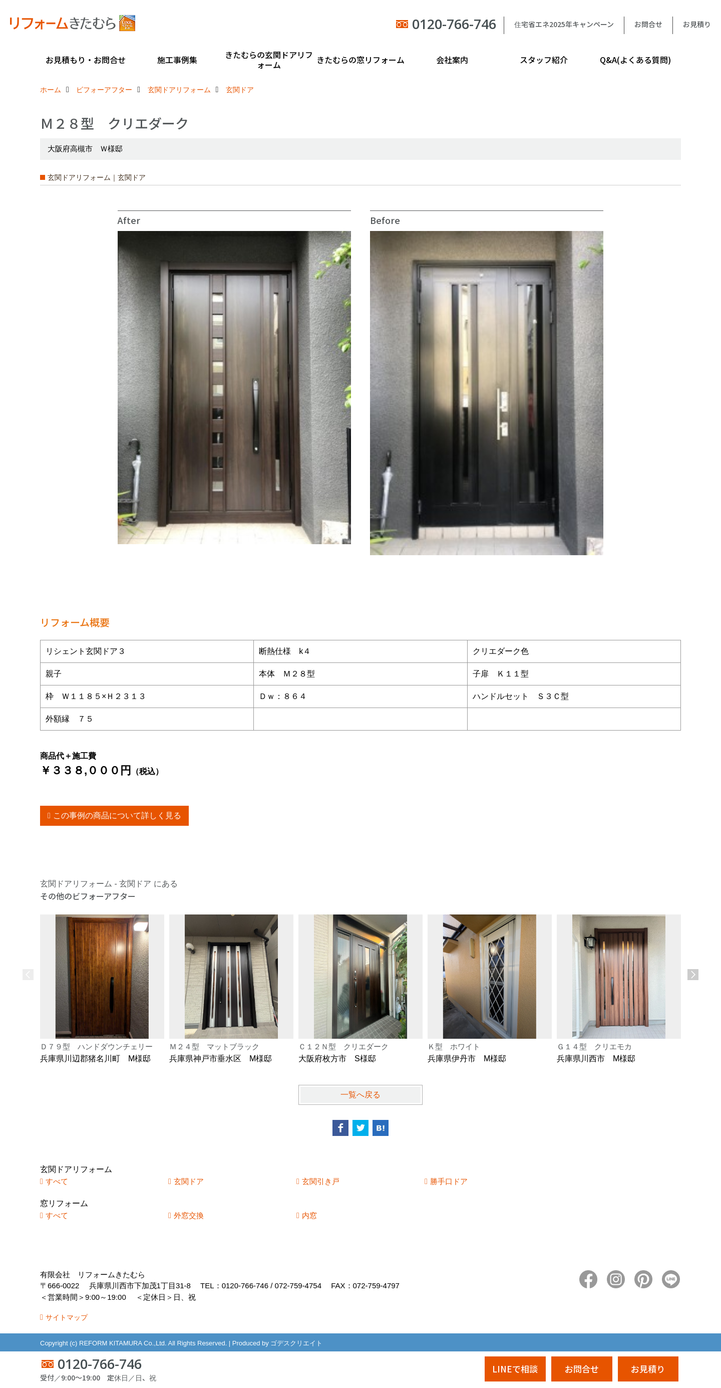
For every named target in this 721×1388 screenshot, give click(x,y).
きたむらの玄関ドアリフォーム (269, 60)
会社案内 (452, 60)
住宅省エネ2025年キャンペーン (564, 24)
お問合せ (648, 24)
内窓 (309, 1215)
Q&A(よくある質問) (635, 60)
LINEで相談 (515, 1368)
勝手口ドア (449, 1181)
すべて (57, 1181)
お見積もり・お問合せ (86, 60)
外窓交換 (189, 1215)
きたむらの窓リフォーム (360, 60)
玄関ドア (189, 1181)
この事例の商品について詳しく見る (117, 815)
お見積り (697, 24)
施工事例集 (177, 60)
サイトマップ (67, 1317)
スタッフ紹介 (544, 60)
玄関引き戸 (320, 1181)
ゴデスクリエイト (296, 1343)
